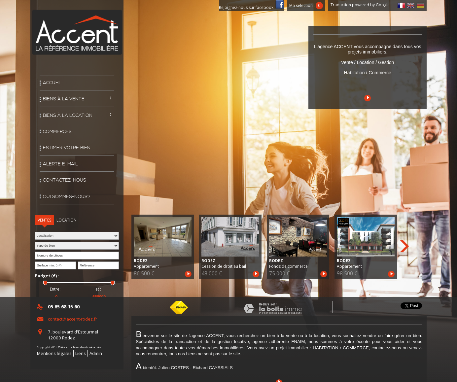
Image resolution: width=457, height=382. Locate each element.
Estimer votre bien (66, 148)
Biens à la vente (64, 99)
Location (66, 220)
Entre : (55, 289)
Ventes (44, 220)
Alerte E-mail (60, 164)
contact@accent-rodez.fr (72, 319)
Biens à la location (67, 116)
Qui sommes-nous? (66, 197)
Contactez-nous (64, 180)
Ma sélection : (306, 5)
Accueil (52, 83)
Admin (95, 353)
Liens (80, 353)
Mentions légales (54, 353)
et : (98, 289)
